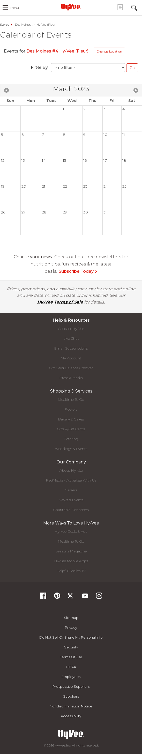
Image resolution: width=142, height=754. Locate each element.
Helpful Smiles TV (71, 570)
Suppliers (71, 696)
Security (71, 647)
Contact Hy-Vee (71, 328)
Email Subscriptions (71, 348)
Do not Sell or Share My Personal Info (71, 637)
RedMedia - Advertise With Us (71, 480)
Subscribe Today (78, 271)
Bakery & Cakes (71, 419)
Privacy (71, 627)
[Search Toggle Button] (134, 7)
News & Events (71, 500)
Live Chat (71, 338)
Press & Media (71, 377)
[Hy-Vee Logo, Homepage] (71, 7)
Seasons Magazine (71, 551)
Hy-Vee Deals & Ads (71, 531)
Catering (71, 439)
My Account (71, 358)
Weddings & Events (71, 448)
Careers (71, 490)
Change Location (109, 51)
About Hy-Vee (71, 470)
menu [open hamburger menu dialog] (14, 8)
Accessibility (71, 716)
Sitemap (71, 618)
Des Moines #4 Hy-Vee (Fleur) (57, 51)
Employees (71, 677)
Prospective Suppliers (71, 686)
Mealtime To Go (71, 399)
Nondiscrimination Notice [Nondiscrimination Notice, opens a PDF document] (71, 706)
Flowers (71, 409)
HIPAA (71, 667)
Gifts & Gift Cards (71, 429)
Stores (4, 24)
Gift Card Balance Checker (71, 368)
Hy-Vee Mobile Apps (71, 561)
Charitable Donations (71, 509)
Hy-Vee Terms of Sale (60, 302)
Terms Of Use (71, 657)
